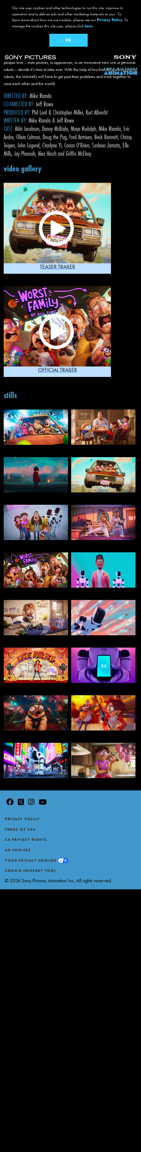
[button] (57, 228)
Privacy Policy (22, 819)
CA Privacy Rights (26, 839)
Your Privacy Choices (31, 860)
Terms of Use (20, 829)
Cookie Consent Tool (30, 870)
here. (89, 26)
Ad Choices (18, 850)
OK (68, 40)
